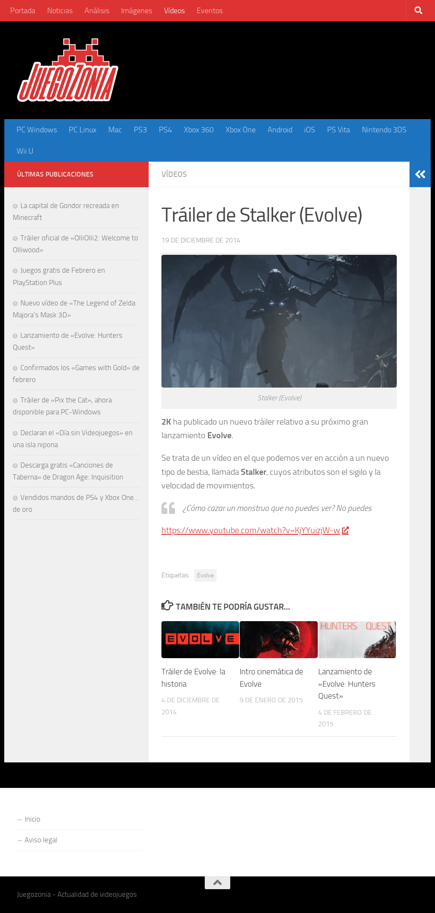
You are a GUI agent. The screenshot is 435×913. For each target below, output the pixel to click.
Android (280, 129)
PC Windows (37, 129)
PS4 (165, 129)
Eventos (210, 10)
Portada (22, 10)
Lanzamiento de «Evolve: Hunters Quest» (347, 684)
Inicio (32, 819)
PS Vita (338, 129)
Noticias (60, 10)
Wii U (25, 151)
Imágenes (136, 10)
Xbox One (241, 129)
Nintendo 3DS (384, 129)
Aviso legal (41, 840)
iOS (309, 129)
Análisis (97, 10)
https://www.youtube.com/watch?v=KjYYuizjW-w (254, 530)
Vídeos (174, 10)
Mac (115, 129)
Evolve (205, 575)
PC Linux (82, 129)
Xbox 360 (199, 129)
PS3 (140, 129)
